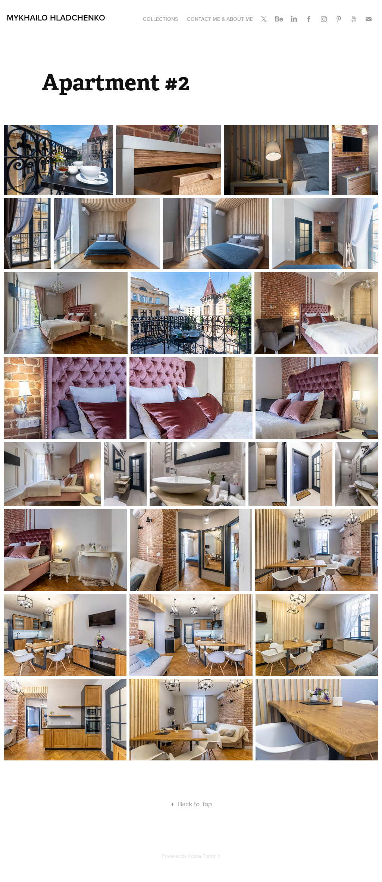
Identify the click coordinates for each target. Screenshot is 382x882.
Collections (160, 19)
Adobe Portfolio (204, 856)
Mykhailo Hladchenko (56, 17)
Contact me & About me (220, 19)
